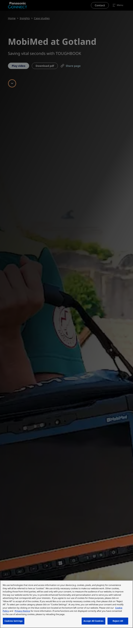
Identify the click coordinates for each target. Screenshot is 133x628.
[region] (66, 604)
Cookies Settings (13, 620)
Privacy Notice (22, 610)
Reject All (118, 620)
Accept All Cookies (93, 620)
